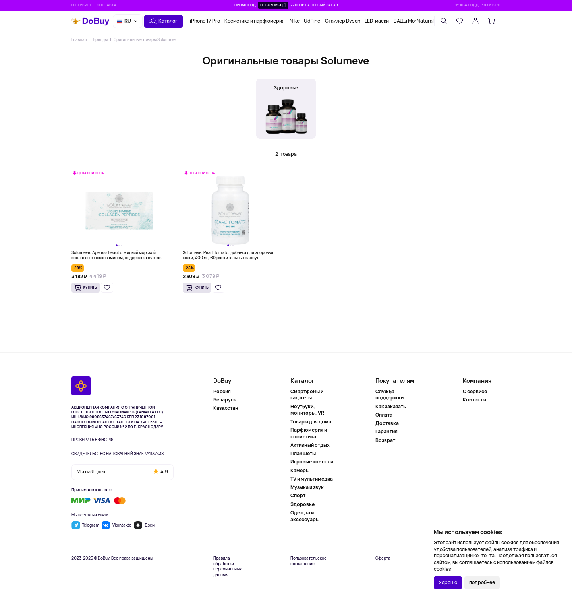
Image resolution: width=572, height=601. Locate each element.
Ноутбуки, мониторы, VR (307, 410)
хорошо (448, 582)
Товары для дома (310, 421)
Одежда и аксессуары (304, 516)
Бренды (100, 39)
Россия (222, 391)
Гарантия (386, 431)
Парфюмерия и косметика (308, 433)
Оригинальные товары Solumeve (145, 39)
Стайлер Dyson (342, 20)
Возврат (385, 440)
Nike (295, 20)
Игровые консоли (311, 461)
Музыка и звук (307, 487)
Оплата (383, 414)
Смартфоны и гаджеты (306, 394)
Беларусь (224, 399)
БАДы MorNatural (414, 20)
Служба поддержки (389, 394)
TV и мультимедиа (311, 478)
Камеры (299, 470)
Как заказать (390, 406)
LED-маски (377, 20)
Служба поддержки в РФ (476, 5)
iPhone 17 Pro (205, 20)
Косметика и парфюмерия (254, 20)
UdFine (312, 20)
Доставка (106, 5)
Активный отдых (310, 445)
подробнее (482, 582)
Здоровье (302, 504)
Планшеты (303, 453)
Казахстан (225, 408)
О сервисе (82, 5)
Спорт (297, 495)
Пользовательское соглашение (308, 561)
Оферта (382, 558)
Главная (79, 39)
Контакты (474, 399)
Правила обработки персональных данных (227, 566)
